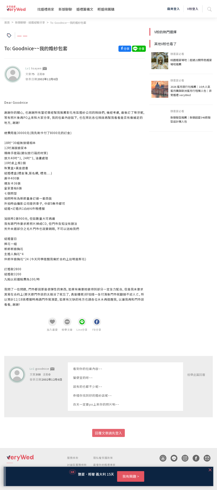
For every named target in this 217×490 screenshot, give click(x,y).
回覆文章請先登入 (108, 432)
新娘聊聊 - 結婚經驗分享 (30, 22)
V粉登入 (193, 9)
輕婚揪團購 (105, 9)
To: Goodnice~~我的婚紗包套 (68, 23)
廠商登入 (173, 9)
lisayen (36, 68)
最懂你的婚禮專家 (104, 464)
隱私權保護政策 (103, 457)
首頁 (7, 22)
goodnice (42, 369)
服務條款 (72, 457)
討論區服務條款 (77, 464)
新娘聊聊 (65, 9)
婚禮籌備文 (84, 9)
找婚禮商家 (45, 9)
